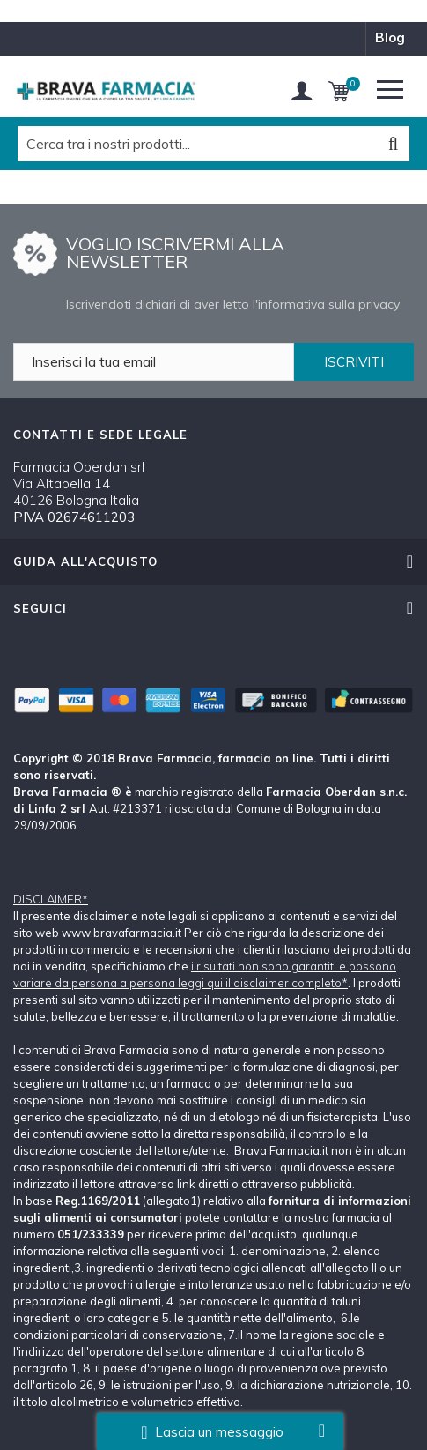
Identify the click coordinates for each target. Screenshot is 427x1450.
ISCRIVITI (354, 361)
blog (390, 37)
